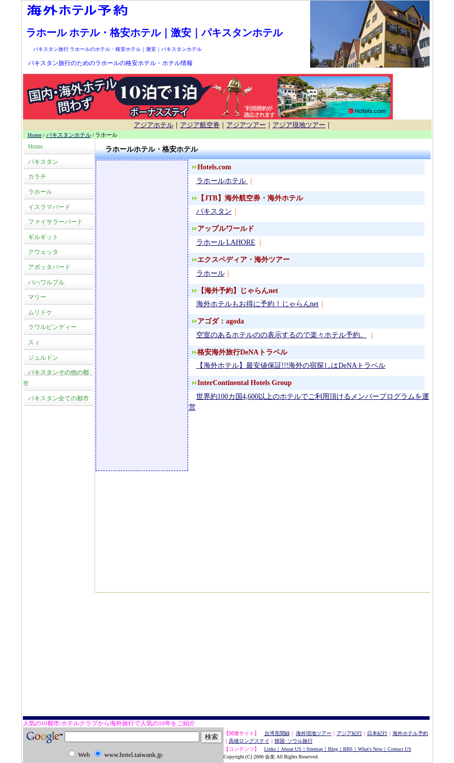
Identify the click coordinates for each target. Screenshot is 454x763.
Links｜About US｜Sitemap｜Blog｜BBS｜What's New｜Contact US (337, 749)
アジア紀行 (349, 733)
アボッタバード (49, 267)
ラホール (210, 273)
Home (35, 135)
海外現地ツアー (313, 733)
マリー (37, 297)
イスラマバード (49, 207)
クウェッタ (43, 251)
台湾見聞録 (277, 733)
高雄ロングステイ (249, 741)
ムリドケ (40, 312)
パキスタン (214, 211)
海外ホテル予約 (410, 733)
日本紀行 (377, 733)
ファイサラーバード (55, 221)
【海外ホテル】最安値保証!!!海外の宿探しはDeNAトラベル (291, 365)
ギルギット (43, 237)
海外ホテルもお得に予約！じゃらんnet (257, 304)
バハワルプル (46, 282)
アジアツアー (246, 125)
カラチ (37, 176)
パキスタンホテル (68, 135)
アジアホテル (153, 125)
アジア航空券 (200, 125)
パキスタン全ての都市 (58, 398)
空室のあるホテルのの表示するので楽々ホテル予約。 (281, 335)
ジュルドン (43, 357)
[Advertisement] (309, 510)
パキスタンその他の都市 (56, 378)
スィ (34, 342)
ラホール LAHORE (225, 242)
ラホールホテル (222, 181)
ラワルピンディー (52, 327)
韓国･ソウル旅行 (294, 741)
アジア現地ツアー (299, 125)
